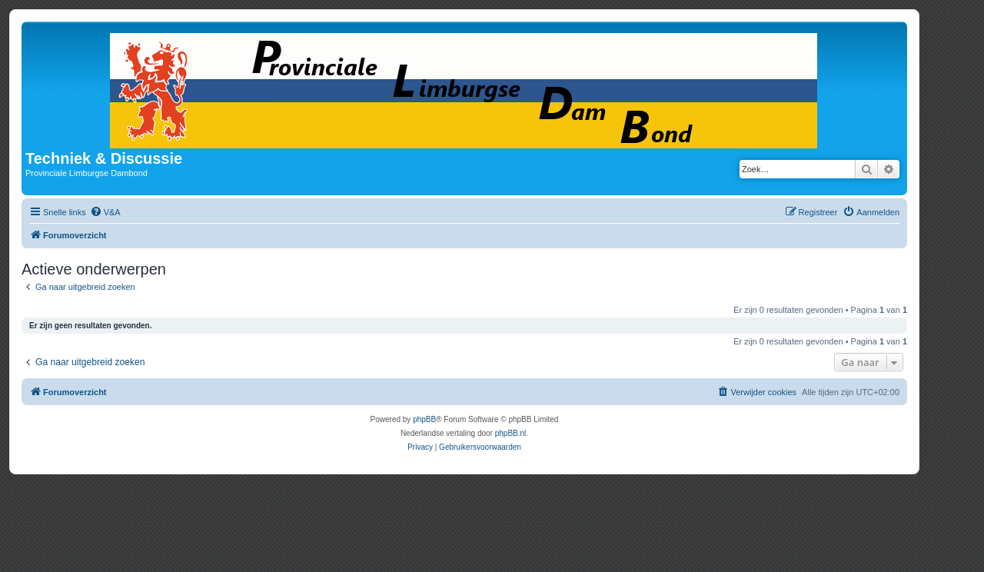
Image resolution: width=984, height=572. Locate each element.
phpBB (424, 419)
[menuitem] (105, 212)
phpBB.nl (511, 433)
